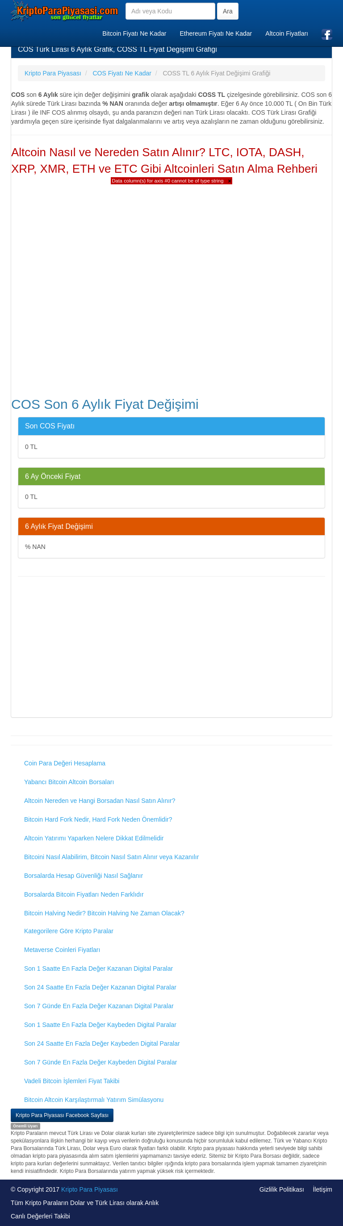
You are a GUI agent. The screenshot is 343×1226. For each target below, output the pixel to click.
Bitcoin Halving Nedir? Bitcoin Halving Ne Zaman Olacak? (104, 913)
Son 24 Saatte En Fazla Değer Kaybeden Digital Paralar (102, 1043)
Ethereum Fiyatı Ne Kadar (216, 33)
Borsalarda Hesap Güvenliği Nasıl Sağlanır (83, 875)
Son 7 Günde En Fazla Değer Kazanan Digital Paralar (99, 1006)
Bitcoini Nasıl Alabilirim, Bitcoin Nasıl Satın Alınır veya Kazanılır (111, 856)
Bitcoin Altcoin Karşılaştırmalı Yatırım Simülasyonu (93, 1099)
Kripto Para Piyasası (89, 1189)
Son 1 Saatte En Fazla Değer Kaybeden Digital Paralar (100, 1024)
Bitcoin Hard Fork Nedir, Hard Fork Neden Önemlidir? (98, 819)
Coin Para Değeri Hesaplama (64, 763)
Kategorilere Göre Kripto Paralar (68, 931)
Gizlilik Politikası (281, 1189)
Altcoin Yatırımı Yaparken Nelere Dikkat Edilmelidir (94, 838)
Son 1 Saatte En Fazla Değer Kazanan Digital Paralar (98, 968)
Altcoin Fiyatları (286, 33)
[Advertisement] (171, 648)
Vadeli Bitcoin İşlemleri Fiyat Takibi (71, 1081)
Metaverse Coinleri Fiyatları (62, 949)
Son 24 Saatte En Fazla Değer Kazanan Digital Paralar (100, 987)
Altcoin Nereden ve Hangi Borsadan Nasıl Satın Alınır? (100, 800)
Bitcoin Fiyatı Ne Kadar (134, 33)
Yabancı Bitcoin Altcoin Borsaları (69, 781)
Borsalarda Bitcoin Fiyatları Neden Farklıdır (84, 894)
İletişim (322, 1189)
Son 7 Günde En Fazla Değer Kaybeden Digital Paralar (100, 1062)
